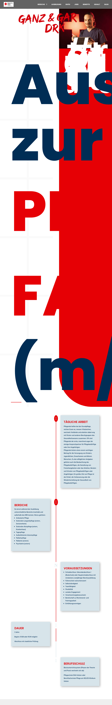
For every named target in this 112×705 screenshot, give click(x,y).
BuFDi (68, 4)
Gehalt (97, 4)
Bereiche (41, 4)
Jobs (76, 4)
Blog (106, 4)
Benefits (86, 4)
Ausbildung (56, 4)
